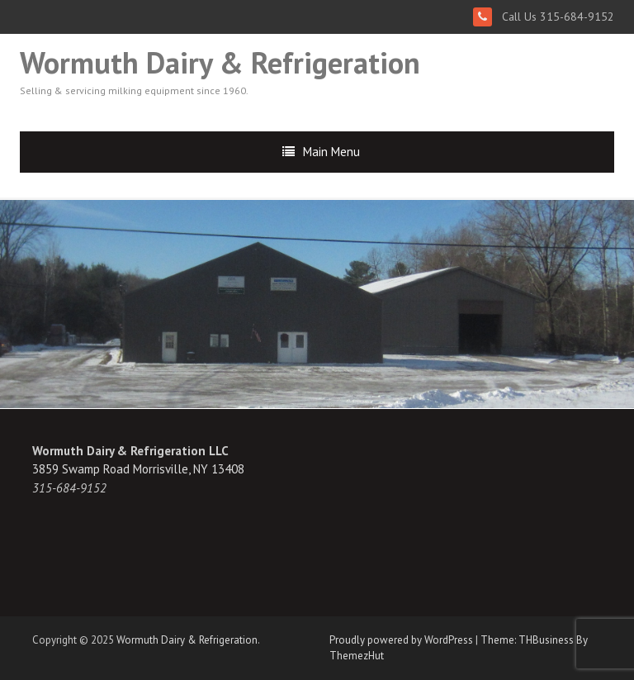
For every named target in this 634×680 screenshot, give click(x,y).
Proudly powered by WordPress (401, 640)
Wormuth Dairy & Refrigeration (220, 62)
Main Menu (331, 151)
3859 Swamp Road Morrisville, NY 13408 (138, 469)
